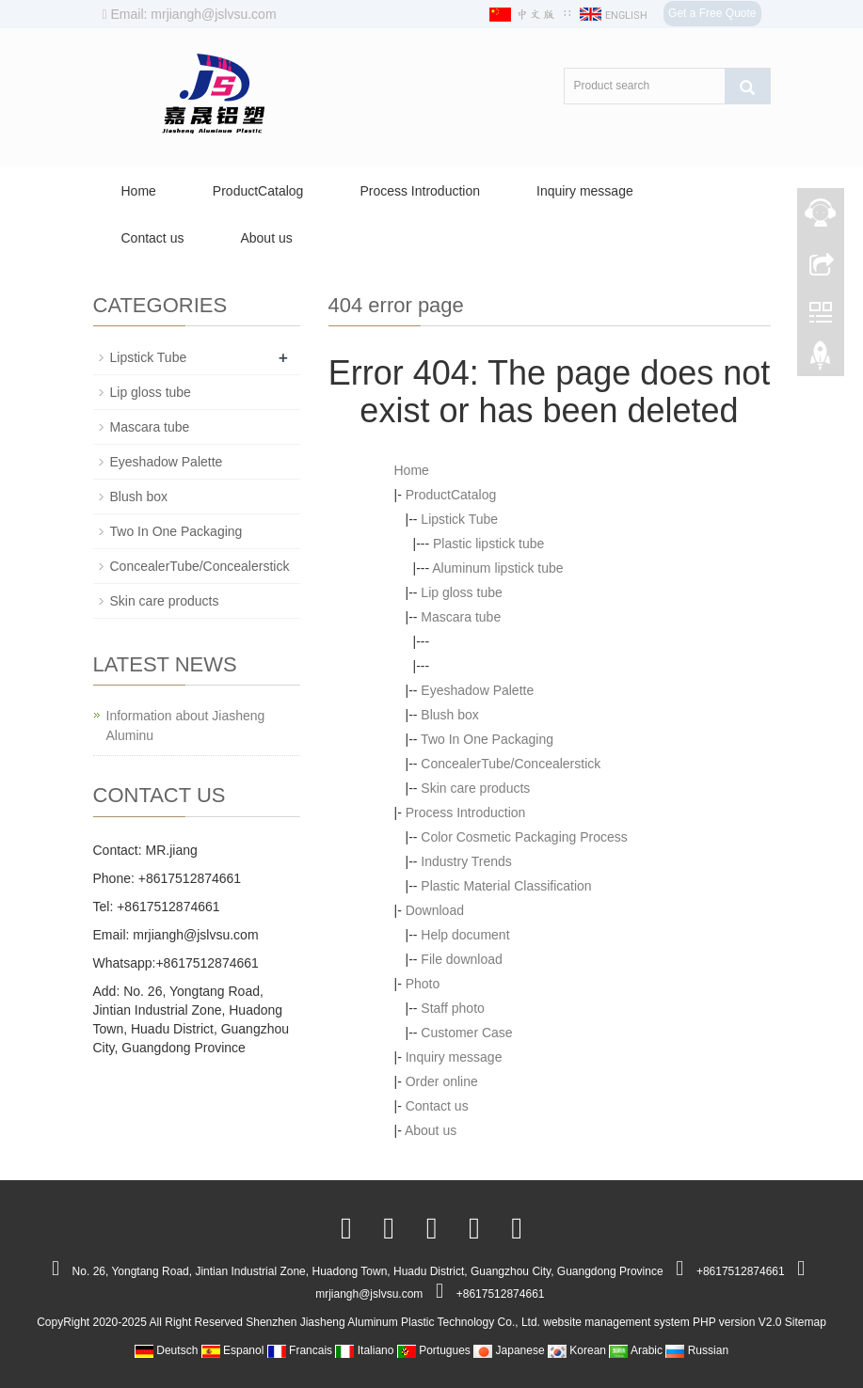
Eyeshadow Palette (477, 690)
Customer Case (466, 1032)
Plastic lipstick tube (488, 543)
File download (461, 959)
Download (435, 910)
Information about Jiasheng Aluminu (185, 725)
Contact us (152, 237)
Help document (465, 934)
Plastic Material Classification (506, 885)
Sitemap (805, 1322)
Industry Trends (466, 861)
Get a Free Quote (712, 13)
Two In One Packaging (487, 739)
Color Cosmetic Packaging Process (524, 836)
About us (266, 237)
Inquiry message (584, 190)
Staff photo (452, 1008)
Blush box (449, 714)
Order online (442, 1081)
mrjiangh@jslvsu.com (195, 934)
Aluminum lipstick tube (497, 568)
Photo (423, 983)
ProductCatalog (258, 190)
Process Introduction (420, 190)
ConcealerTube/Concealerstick (510, 763)
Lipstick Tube (459, 519)
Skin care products (475, 788)
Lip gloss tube (461, 592)
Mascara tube (461, 616)
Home (138, 190)
